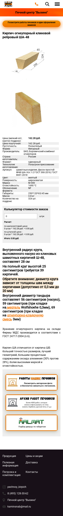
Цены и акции (34, 456)
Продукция (9, 456)
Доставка (32, 462)
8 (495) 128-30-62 (17, 493)
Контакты (32, 471)
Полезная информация (10, 464)
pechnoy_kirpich (16, 486)
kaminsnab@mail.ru (19, 506)
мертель (13, 307)
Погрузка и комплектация (11, 473)
